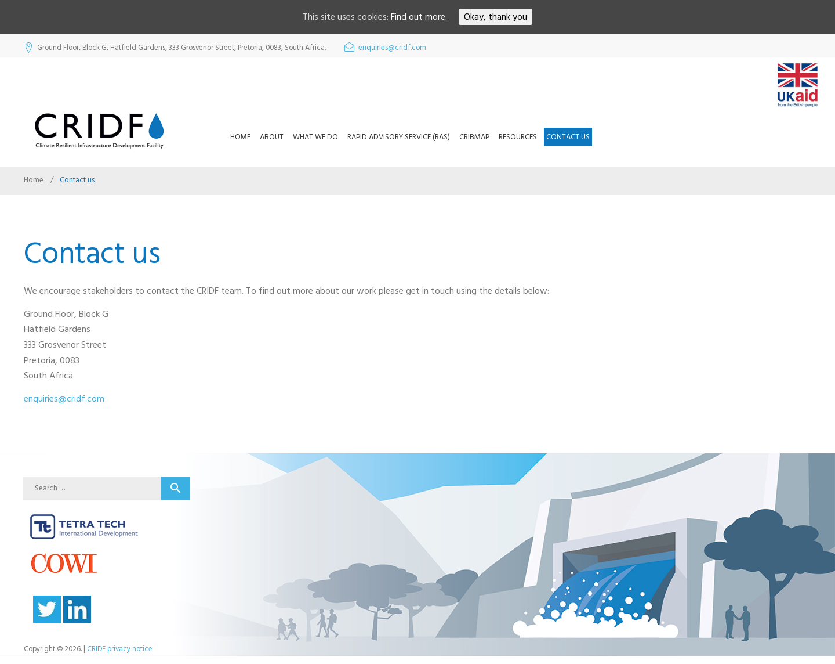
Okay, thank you (495, 16)
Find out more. (419, 16)
